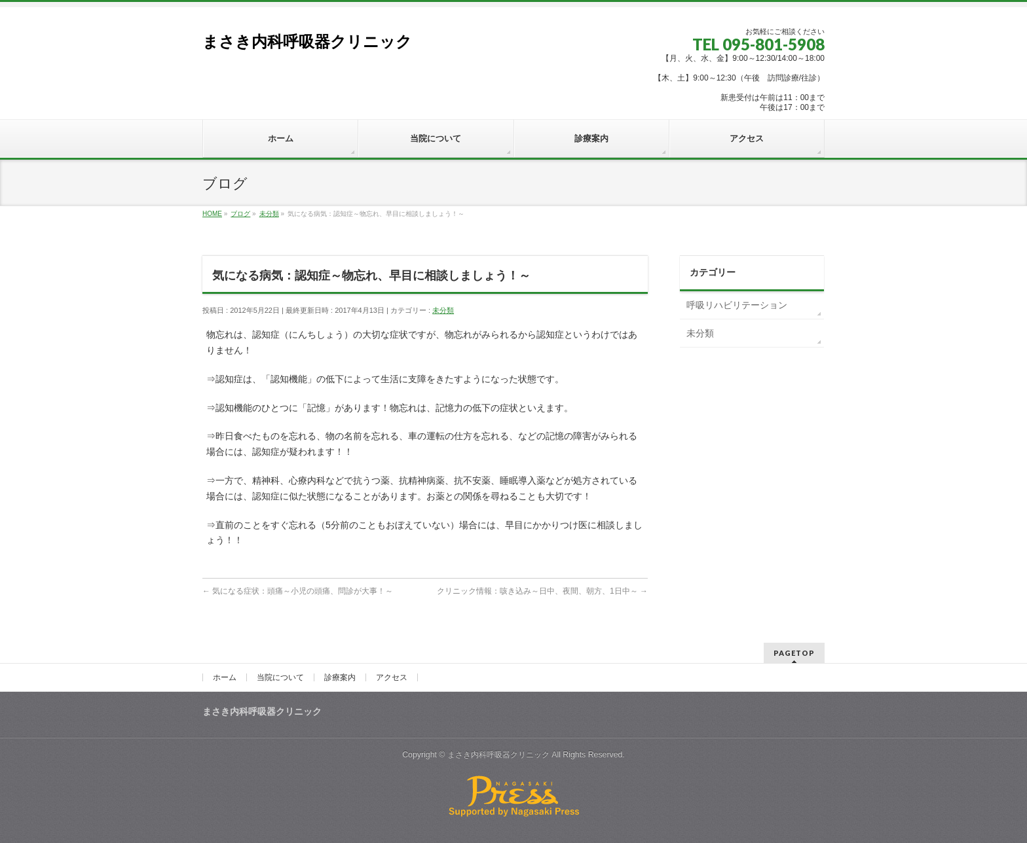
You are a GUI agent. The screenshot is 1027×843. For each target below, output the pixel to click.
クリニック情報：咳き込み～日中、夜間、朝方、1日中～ (542, 591)
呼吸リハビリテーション (736, 305)
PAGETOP (794, 653)
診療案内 (340, 677)
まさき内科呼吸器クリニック (307, 41)
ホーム (224, 677)
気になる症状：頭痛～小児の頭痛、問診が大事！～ (297, 591)
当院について (280, 677)
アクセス (391, 677)
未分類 (443, 310)
